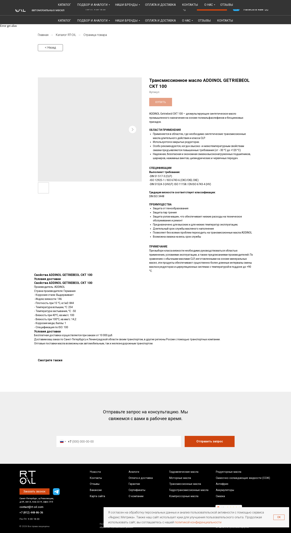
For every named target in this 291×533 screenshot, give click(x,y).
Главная (43, 35)
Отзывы (204, 20)
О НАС (186, 20)
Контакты (225, 20)
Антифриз (222, 484)
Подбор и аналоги (92, 20)
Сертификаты (137, 490)
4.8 (79, 7)
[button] (212, 7)
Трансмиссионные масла (185, 484)
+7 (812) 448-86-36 (256, 5)
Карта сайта (97, 496)
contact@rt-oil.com (31, 506)
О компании (136, 496)
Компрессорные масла (183, 496)
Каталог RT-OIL (66, 35)
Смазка (220, 496)
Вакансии (96, 490)
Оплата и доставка (141, 478)
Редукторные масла (228, 471)
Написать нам (253, 9)
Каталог (64, 20)
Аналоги (134, 471)
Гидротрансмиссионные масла (188, 490)
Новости (95, 471)
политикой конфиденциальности (198, 522)
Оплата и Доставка (160, 20)
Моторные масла (180, 478)
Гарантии (134, 484)
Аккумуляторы (225, 490)
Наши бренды (126, 20)
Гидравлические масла (183, 471)
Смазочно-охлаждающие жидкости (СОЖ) (243, 478)
